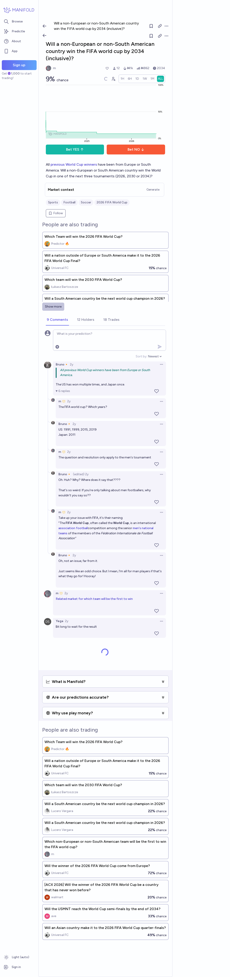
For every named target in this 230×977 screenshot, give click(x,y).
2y (71, 364)
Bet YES (75, 149)
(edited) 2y (80, 474)
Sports (53, 202)
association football (73, 528)
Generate (152, 189)
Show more (53, 306)
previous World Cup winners (74, 164)
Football (69, 202)
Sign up (19, 65)
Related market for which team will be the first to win (94, 599)
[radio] (122, 79)
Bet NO (136, 149)
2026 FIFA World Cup (112, 202)
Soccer (86, 202)
